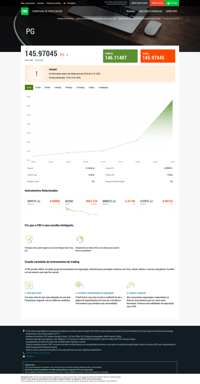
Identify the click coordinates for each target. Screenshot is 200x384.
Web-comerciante (28, 3)
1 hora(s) (57, 87)
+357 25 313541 (45, 353)
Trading (130, 11)
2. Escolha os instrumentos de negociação (95, 293)
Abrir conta (157, 3)
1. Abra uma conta (33, 293)
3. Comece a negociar (136, 293)
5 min (29, 87)
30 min (47, 87)
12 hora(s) (80, 87)
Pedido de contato (53, 3)
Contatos (40, 3)
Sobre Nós (171, 11)
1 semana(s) (103, 87)
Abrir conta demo (139, 3)
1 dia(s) (91, 87)
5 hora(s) (68, 87)
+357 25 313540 (32, 353)
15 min (38, 87)
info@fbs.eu (30, 356)
